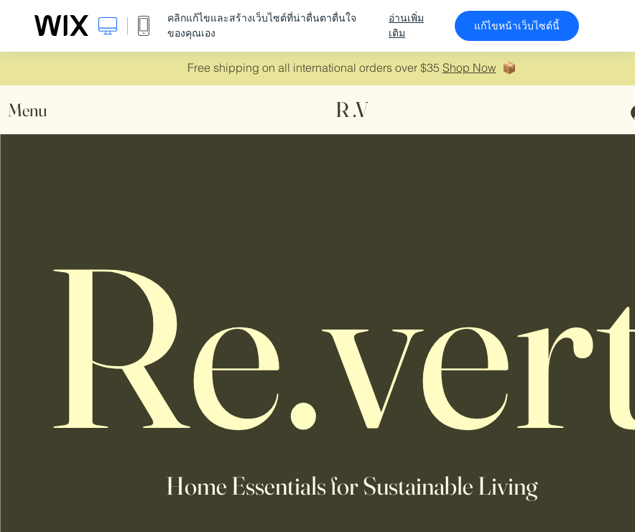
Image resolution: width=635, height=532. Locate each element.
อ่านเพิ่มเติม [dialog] (406, 25)
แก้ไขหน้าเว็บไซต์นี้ (517, 25)
